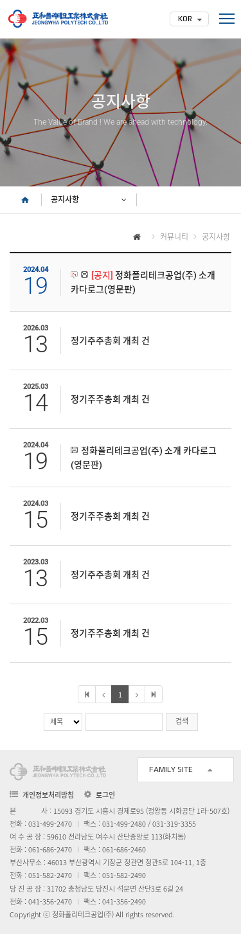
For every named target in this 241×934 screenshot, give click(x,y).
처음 (87, 694)
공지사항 (65, 199)
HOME (25, 199)
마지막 (154, 694)
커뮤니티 (174, 236)
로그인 (105, 795)
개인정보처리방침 (48, 794)
